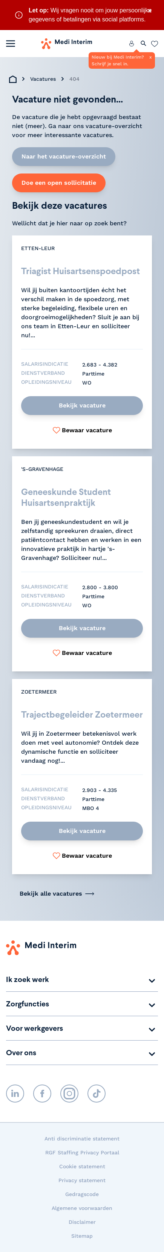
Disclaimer (82, 1222)
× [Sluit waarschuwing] (149, 10)
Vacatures (43, 79)
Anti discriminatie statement (82, 1139)
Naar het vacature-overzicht (63, 156)
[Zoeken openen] (143, 43)
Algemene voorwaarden (82, 1208)
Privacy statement (82, 1180)
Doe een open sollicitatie (58, 182)
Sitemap (82, 1236)
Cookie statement (82, 1166)
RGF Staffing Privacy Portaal (82, 1152)
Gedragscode (82, 1194)
